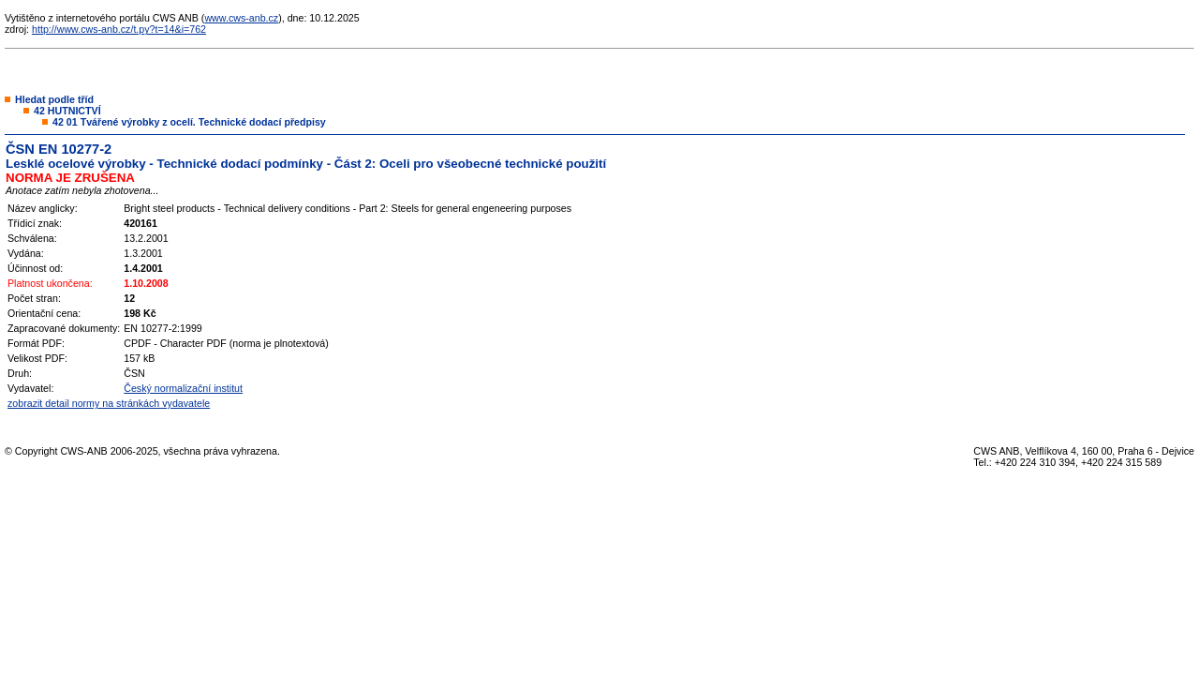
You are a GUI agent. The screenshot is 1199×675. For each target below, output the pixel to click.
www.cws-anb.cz (241, 17)
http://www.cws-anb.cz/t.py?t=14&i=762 (119, 29)
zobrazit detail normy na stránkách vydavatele (108, 403)
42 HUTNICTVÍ (67, 110)
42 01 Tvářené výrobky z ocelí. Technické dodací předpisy (189, 122)
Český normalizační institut (183, 388)
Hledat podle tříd (54, 99)
